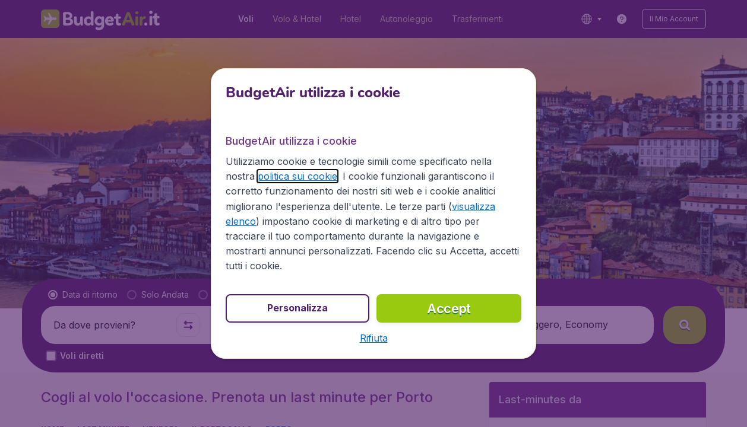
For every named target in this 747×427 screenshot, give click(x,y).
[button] (374, 338)
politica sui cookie (297, 176)
